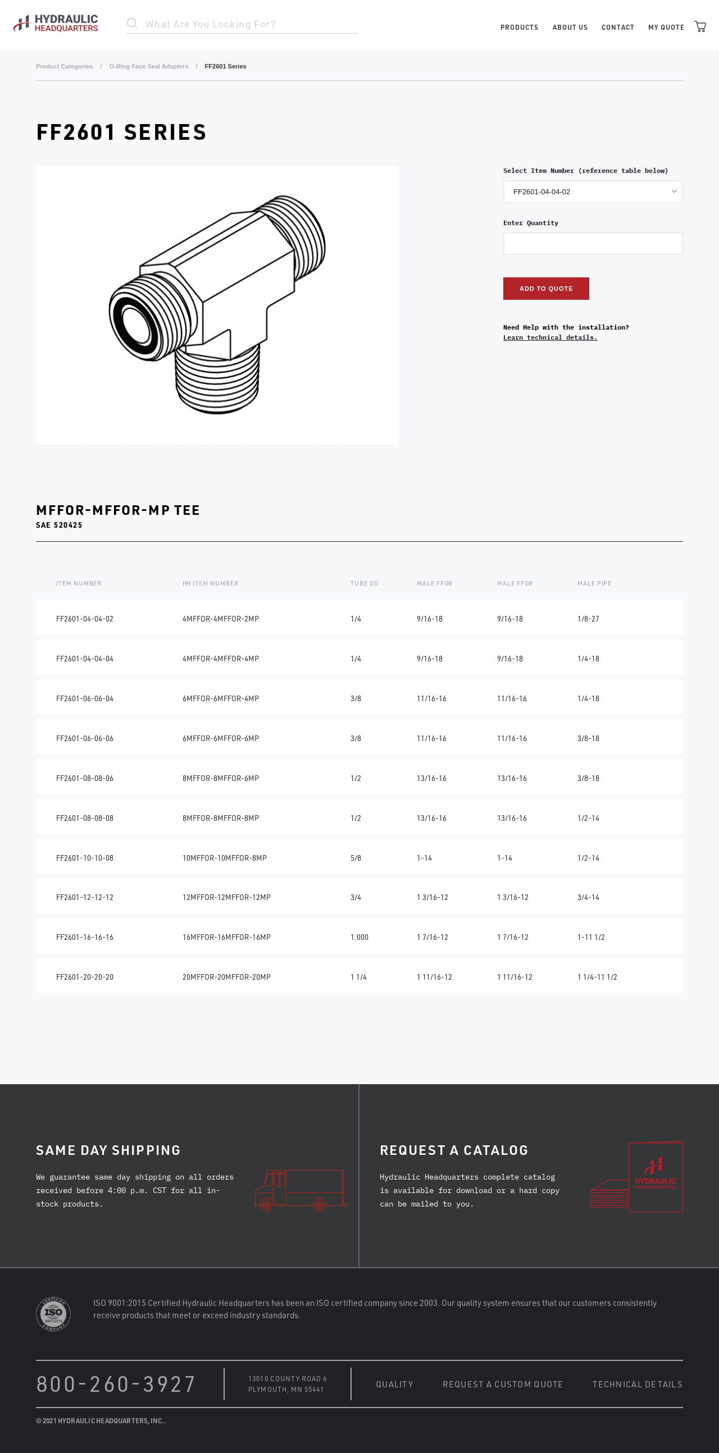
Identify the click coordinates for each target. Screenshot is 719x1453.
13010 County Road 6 (287, 1378)
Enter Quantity (530, 222)
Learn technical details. (550, 337)
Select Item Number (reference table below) (585, 170)
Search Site (132, 23)
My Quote (666, 26)
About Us (570, 26)
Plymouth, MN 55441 (286, 1389)
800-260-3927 (117, 1383)
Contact (618, 26)
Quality (394, 1384)
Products (519, 26)
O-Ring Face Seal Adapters (149, 66)
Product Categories (64, 66)
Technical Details (638, 1384)
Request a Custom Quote (503, 1384)
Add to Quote (546, 288)
